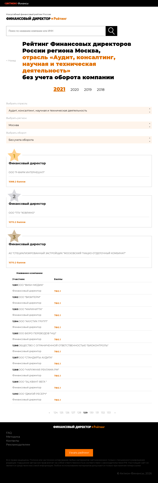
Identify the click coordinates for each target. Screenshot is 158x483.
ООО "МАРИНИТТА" (30, 309)
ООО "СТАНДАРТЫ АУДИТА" (35, 357)
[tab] (79, 211)
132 (103, 412)
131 (97, 412)
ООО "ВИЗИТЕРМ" (29, 297)
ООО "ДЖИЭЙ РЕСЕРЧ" (32, 393)
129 (85, 412)
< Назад (11, 60)
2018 (100, 90)
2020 (75, 90)
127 (73, 412)
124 (56, 412)
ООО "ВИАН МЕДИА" (30, 285)
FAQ (9, 432)
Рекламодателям (18, 444)
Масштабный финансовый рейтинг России (28, 14)
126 (67, 412)
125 (61, 412)
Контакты (12, 440)
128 (79, 412)
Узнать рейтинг (111, 31)
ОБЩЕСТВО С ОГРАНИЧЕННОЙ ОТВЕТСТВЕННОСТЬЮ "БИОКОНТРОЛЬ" (63, 345)
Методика (13, 436)
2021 (59, 89)
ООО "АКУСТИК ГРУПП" (33, 321)
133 (109, 412)
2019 (88, 90)
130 (92, 412)
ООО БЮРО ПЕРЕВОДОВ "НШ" (37, 333)
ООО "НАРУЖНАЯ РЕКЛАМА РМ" (38, 369)
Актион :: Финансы (16, 3)
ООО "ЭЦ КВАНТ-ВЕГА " (32, 381)
